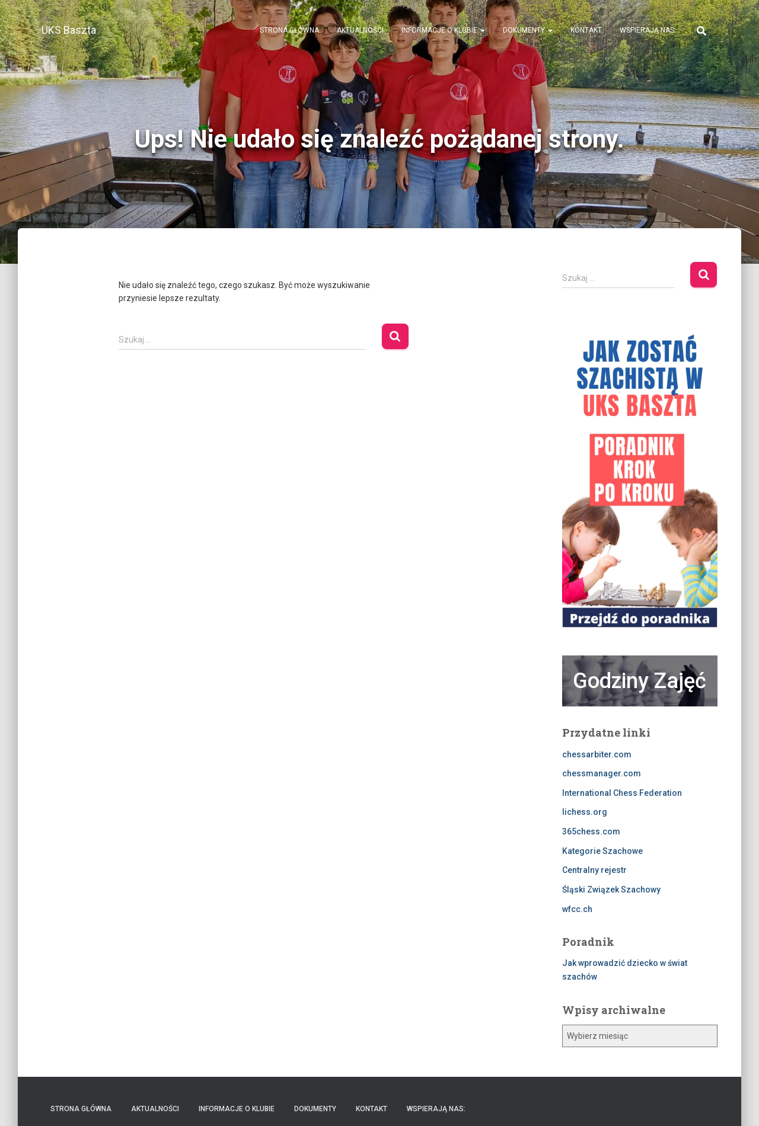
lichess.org (584, 812)
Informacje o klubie (443, 30)
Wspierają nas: (648, 30)
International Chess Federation (622, 793)
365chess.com (591, 831)
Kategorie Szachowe (602, 851)
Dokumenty (528, 30)
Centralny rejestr (594, 870)
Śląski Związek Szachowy (611, 889)
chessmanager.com (601, 773)
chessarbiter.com (597, 754)
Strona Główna (289, 30)
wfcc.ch (577, 909)
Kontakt (586, 30)
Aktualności (360, 30)
